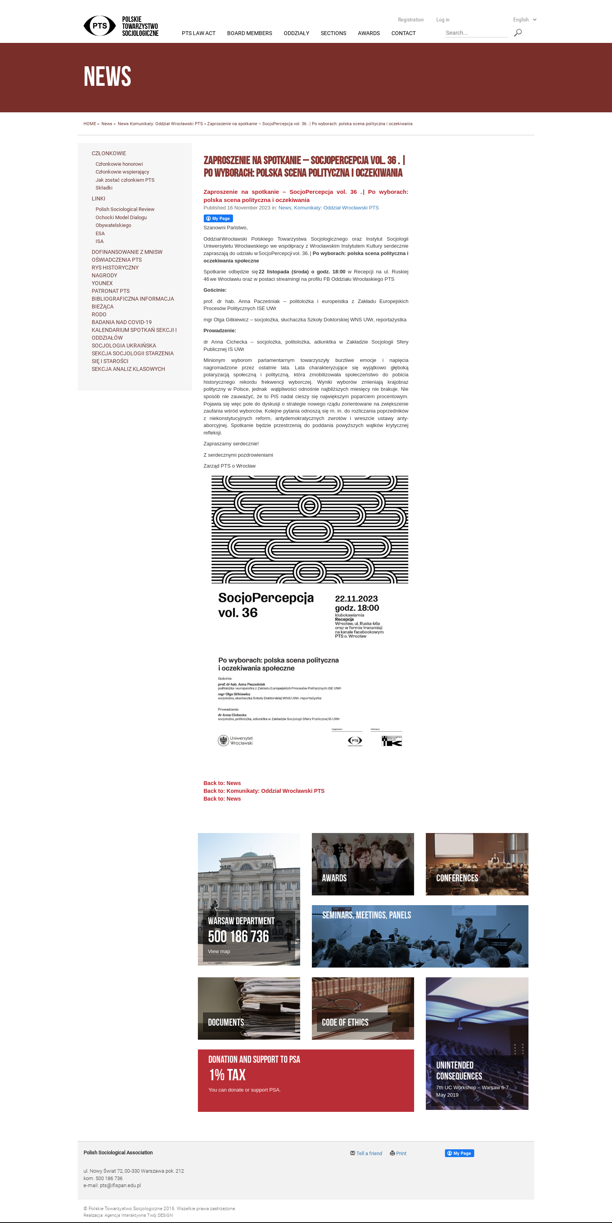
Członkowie (109, 153)
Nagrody (104, 275)
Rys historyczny (115, 267)
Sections (333, 33)
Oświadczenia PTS (117, 260)
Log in (443, 19)
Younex (102, 283)
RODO (99, 314)
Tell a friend (366, 1154)
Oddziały (296, 33)
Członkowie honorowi (119, 164)
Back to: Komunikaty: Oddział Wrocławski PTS (264, 791)
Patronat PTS (111, 291)
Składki (104, 188)
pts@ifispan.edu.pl (120, 1186)
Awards (369, 33)
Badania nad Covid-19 (122, 322)
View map (219, 951)
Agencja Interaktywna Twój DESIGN (139, 1215)
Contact (403, 33)
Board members (249, 33)
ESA (100, 233)
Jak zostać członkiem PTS (125, 180)
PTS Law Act (198, 33)
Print (398, 1154)
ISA (99, 242)
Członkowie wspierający (122, 172)
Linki (98, 199)
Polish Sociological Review (125, 210)
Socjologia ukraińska (124, 345)
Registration (411, 19)
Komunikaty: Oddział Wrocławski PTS (166, 124)
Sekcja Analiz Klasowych (128, 369)
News (106, 124)
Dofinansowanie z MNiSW (127, 252)
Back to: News (222, 783)
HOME (90, 124)
